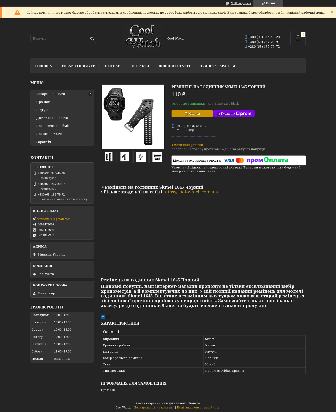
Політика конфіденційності (199, 407)
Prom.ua (194, 403)
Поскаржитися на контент (154, 407)
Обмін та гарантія (217, 66)
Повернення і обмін (53, 126)
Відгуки (43, 110)
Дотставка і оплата (52, 118)
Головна (43, 66)
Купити (194, 113)
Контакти (139, 66)
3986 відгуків (241, 3)
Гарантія (43, 142)
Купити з (236, 113)
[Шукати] (92, 39)
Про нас (112, 66)
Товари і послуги (78, 66)
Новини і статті (174, 66)
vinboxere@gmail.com (54, 219)
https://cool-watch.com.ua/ (190, 192)
